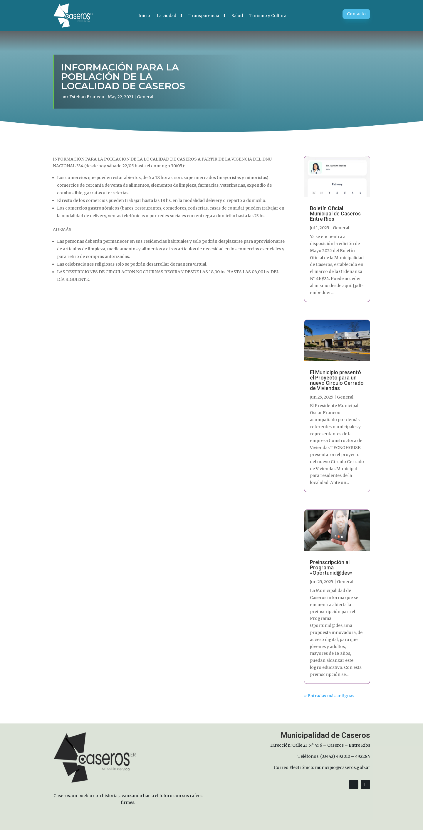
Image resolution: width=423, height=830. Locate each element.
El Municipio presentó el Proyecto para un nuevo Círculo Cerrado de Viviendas (337, 380)
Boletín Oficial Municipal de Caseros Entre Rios (335, 213)
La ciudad (166, 15)
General (145, 96)
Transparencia (204, 15)
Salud (237, 15)
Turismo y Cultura (267, 15)
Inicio (144, 15)
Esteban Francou (86, 96)
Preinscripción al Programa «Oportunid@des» (331, 567)
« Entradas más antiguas (329, 696)
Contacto (356, 13)
